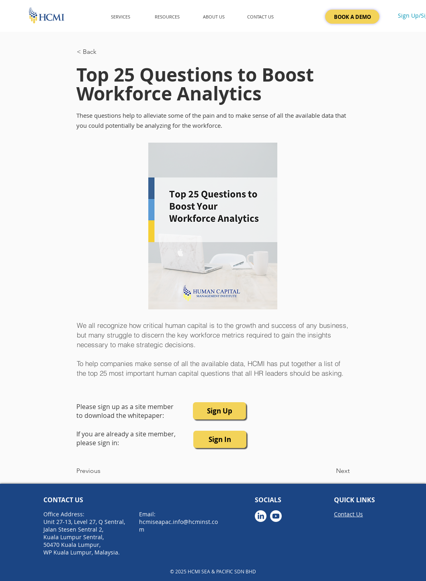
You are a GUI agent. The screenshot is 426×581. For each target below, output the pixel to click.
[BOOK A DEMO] (352, 17)
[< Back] (103, 52)
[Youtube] (276, 516)
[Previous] (102, 471)
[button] (120, 17)
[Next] (329, 471)
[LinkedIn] (260, 516)
